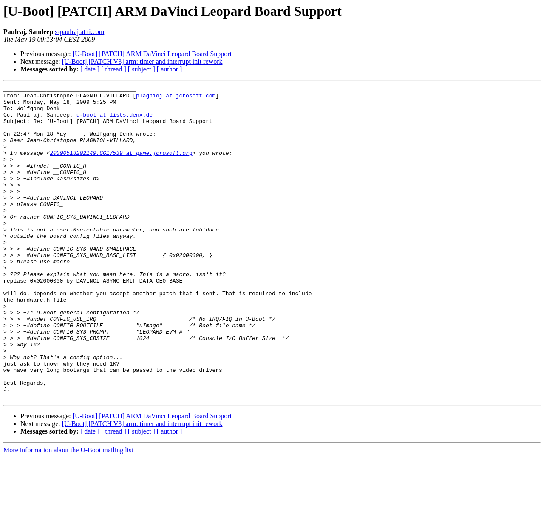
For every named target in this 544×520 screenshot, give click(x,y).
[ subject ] (141, 69)
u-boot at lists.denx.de (114, 121)
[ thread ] (113, 69)
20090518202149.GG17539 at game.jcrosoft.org (121, 167)
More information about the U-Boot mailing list (68, 512)
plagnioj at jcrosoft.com (175, 98)
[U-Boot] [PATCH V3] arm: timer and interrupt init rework (142, 61)
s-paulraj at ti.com (79, 31)
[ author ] (169, 69)
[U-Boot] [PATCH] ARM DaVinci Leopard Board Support (152, 53)
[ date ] (89, 69)
